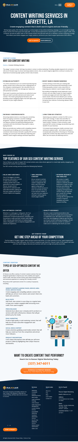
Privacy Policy (19, 439)
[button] (57, 5)
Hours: (60, 404)
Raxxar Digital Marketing (66, 392)
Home (5, 65)
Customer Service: (64, 411)
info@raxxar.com (66, 395)
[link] (36, 392)
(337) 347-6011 (39, 363)
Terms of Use (27, 439)
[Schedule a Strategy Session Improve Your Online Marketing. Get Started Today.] (39, 371)
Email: (60, 395)
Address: (61, 398)
